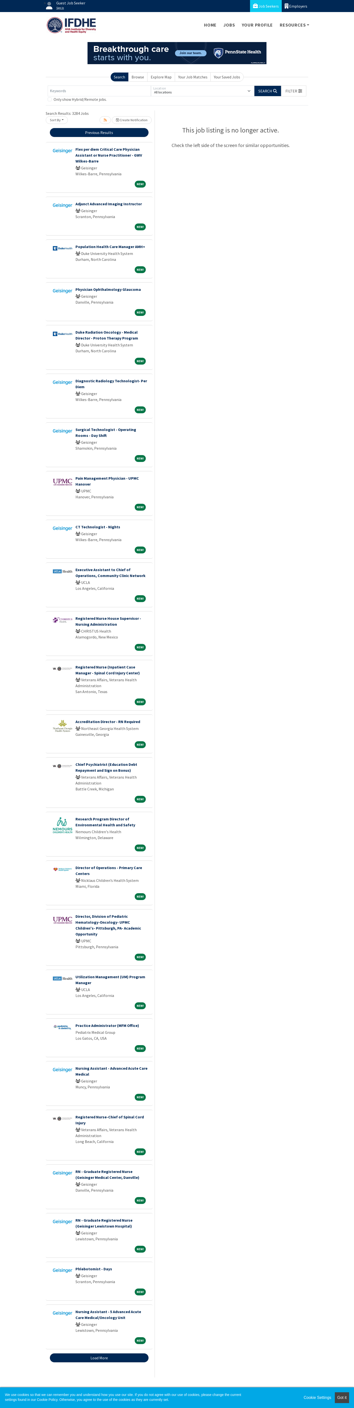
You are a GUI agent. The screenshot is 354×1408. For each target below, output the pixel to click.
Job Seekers (266, 6)
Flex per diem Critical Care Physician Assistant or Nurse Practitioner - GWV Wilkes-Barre (108, 155)
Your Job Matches (192, 76)
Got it (342, 1397)
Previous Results (99, 132)
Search (119, 76)
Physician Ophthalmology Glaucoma (108, 289)
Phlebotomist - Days (93, 1268)
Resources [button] (293, 25)
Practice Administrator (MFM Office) (107, 1025)
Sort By (55, 120)
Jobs (229, 25)
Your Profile (257, 25)
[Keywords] (99, 91)
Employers (296, 6)
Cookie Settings (317, 1397)
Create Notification (132, 120)
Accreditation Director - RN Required (107, 721)
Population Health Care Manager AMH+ (110, 246)
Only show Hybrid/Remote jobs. (80, 99)
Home (210, 25)
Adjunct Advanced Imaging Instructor (108, 203)
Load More (99, 1357)
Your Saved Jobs (227, 76)
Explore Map (161, 76)
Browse (138, 76)
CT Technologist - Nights (97, 526)
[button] (293, 91)
